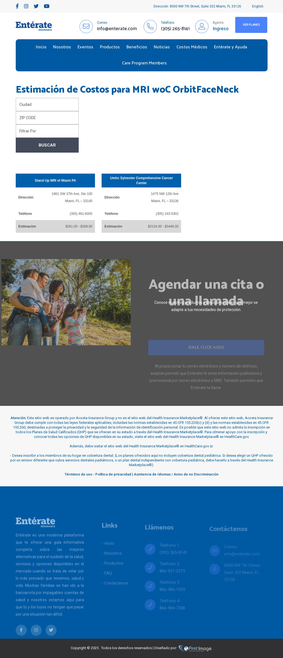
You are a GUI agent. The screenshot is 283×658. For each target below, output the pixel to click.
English (257, 6)
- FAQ (107, 583)
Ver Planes (251, 24)
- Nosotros (112, 563)
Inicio (41, 47)
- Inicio (108, 553)
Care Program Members (144, 63)
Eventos (85, 47)
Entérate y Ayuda (230, 47)
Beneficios (136, 47)
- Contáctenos (115, 593)
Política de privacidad (113, 474)
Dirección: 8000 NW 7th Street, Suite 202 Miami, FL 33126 (197, 6)
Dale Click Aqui (206, 356)
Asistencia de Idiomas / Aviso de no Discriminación (176, 474)
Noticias (162, 47)
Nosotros (62, 47)
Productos (110, 47)
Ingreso (221, 29)
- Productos (112, 573)
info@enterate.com (242, 561)
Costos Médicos (191, 47)
